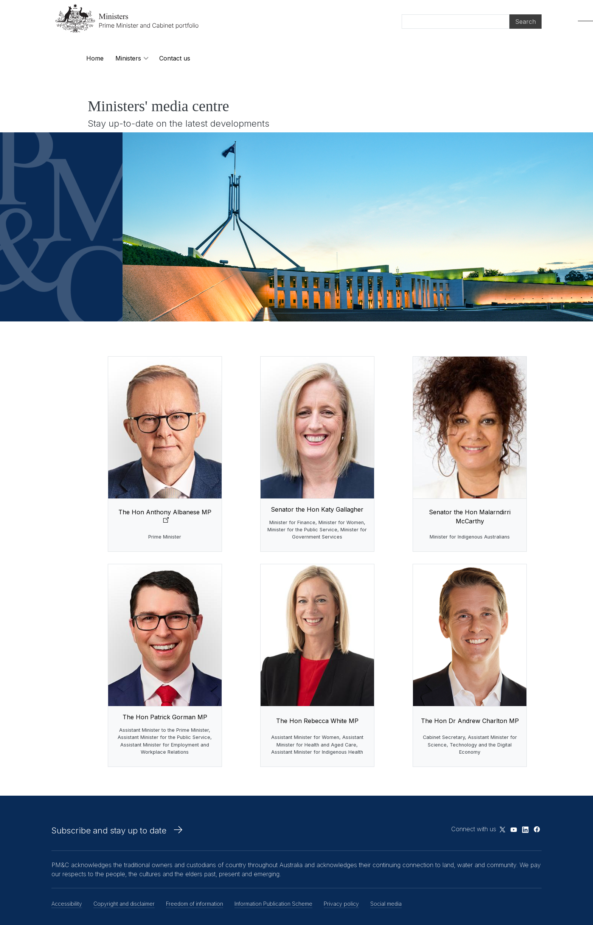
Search (525, 21)
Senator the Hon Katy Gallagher (317, 509)
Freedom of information (194, 903)
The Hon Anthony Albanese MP (164, 512)
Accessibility (66, 903)
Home (95, 58)
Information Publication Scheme (273, 903)
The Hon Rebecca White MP (317, 721)
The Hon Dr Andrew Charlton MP (470, 721)
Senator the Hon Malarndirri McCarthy (470, 516)
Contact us (174, 58)
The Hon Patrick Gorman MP (165, 717)
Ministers (128, 58)
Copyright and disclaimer (124, 903)
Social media (386, 903)
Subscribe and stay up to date (108, 830)
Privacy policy (341, 903)
